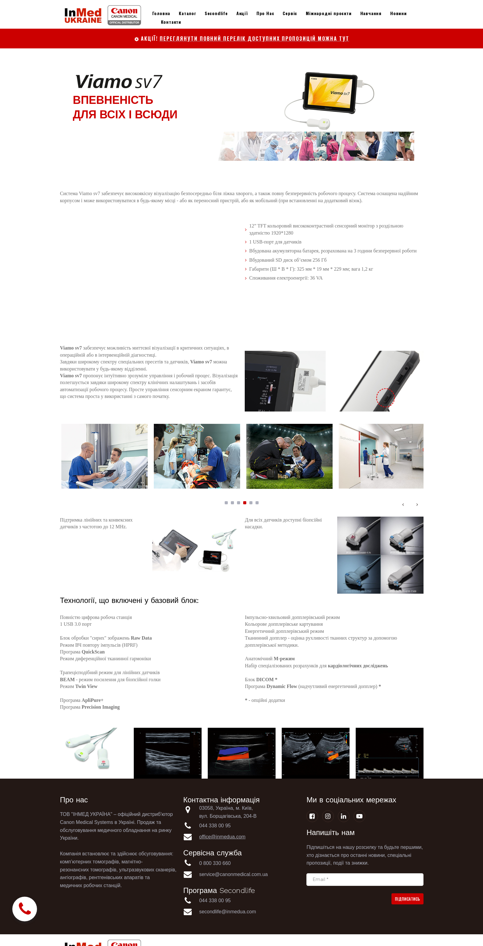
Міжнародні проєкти (328, 13)
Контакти (171, 21)
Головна (161, 13)
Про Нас (265, 13)
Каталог (187, 13)
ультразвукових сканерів (147, 869)
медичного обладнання (123, 830)
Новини (398, 13)
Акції (242, 13)
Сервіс (290, 13)
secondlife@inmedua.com (227, 911)
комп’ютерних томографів (89, 861)
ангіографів (73, 877)
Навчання (371, 13)
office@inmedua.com (222, 836)
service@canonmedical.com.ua (233, 874)
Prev (403, 504)
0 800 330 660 (215, 863)
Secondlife (216, 13)
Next (417, 504)
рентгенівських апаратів (116, 877)
